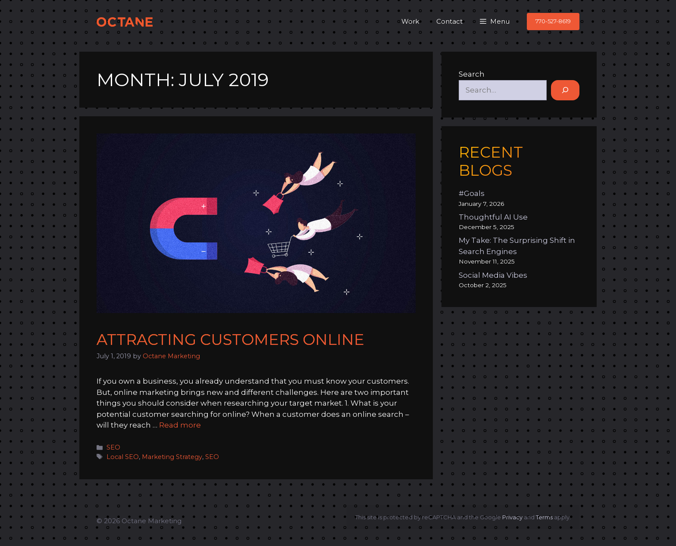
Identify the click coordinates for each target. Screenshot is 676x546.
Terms (544, 517)
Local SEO (122, 457)
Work (410, 21)
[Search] (565, 90)
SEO (113, 447)
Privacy (512, 517)
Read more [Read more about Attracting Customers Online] (180, 425)
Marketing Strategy (172, 457)
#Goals (472, 193)
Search (472, 74)
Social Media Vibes (493, 275)
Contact (449, 21)
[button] (494, 21)
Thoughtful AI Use (493, 217)
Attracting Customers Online (230, 339)
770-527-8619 (553, 21)
